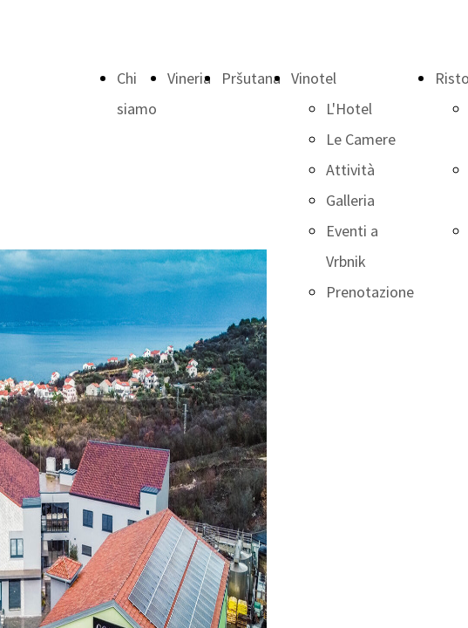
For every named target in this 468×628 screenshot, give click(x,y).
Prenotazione (370, 292)
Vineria (189, 78)
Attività (350, 170)
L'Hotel (349, 109)
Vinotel (313, 78)
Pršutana (251, 78)
